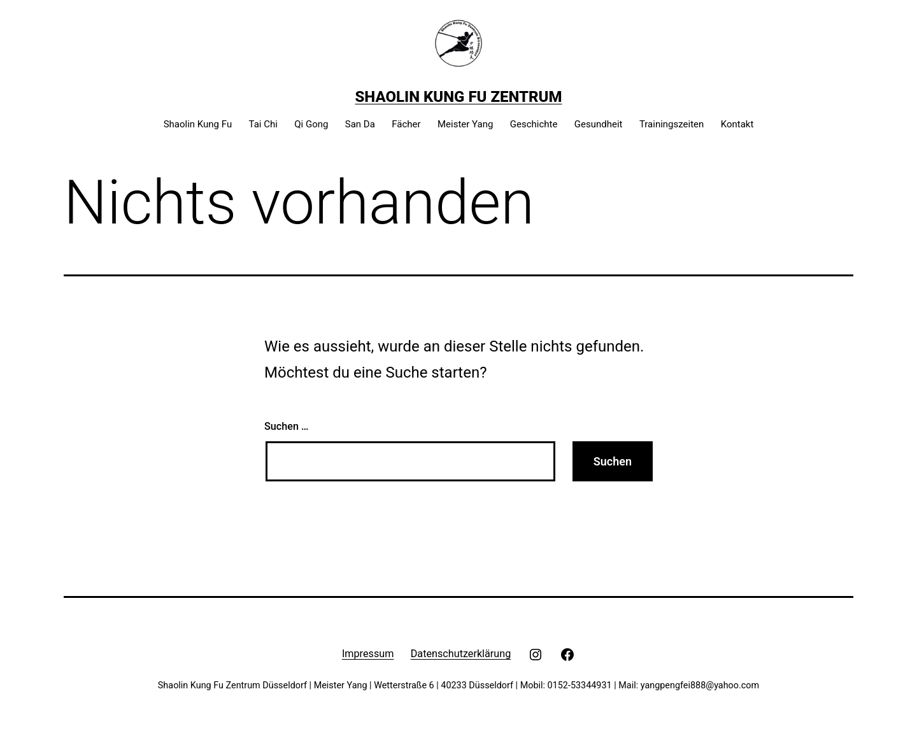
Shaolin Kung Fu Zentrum (458, 97)
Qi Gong (311, 124)
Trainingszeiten (671, 124)
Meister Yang (465, 124)
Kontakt (737, 124)
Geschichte (534, 124)
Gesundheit (598, 124)
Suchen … (286, 426)
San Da (360, 124)
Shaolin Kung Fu (198, 124)
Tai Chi (263, 124)
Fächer (406, 124)
